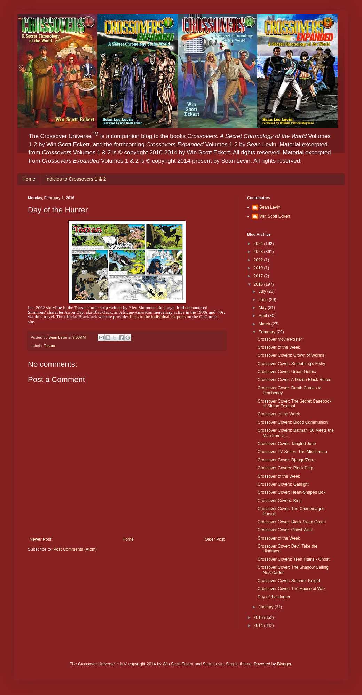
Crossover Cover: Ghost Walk (285, 529)
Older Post (215, 539)
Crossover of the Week (279, 347)
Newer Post (40, 539)
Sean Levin (269, 207)
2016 (259, 284)
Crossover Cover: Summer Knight (289, 580)
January (267, 607)
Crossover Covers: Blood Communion (293, 422)
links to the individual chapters (158, 316)
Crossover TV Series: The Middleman (292, 451)
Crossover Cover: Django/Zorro (287, 460)
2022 (259, 260)
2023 (259, 251)
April (263, 315)
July (263, 291)
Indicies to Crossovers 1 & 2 (75, 179)
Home (28, 179)
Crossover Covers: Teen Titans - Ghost (294, 559)
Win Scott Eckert (274, 216)
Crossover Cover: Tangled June (287, 443)
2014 (259, 625)
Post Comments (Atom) (75, 549)
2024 (259, 243)
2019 (259, 268)
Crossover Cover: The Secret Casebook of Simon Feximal (295, 404)
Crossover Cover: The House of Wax (291, 588)
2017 (259, 276)
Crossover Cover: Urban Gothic (287, 371)
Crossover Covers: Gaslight (283, 484)
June (264, 299)
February (267, 332)
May (263, 307)
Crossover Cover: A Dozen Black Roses (294, 379)
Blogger (284, 664)
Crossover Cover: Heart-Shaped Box (291, 492)
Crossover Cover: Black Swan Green (292, 521)
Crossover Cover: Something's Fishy (291, 363)
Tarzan (49, 346)
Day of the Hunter (274, 597)
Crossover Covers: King (280, 500)
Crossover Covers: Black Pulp (285, 468)
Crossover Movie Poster (280, 339)
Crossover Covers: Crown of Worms (291, 355)
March (265, 324)
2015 (259, 617)
